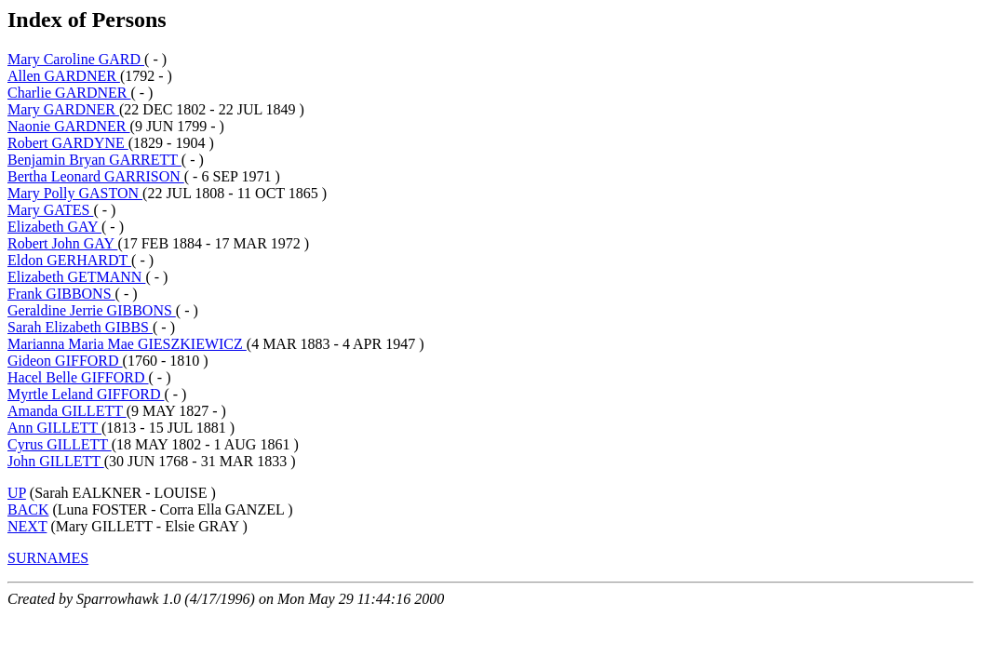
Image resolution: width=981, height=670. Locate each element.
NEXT (27, 526)
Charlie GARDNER (68, 92)
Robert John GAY (62, 243)
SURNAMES (47, 558)
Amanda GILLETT (67, 411)
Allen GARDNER (63, 76)
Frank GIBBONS (61, 294)
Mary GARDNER (63, 109)
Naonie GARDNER (68, 126)
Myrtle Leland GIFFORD (85, 394)
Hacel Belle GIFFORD (78, 377)
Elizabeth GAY (54, 226)
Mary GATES (50, 210)
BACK (27, 509)
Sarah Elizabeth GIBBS (80, 327)
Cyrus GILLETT (59, 444)
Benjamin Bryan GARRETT (94, 160)
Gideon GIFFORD (65, 360)
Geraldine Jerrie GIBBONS (91, 310)
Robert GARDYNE (67, 143)
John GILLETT (55, 461)
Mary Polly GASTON (74, 193)
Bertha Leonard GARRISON (95, 176)
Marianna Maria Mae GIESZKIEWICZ (127, 344)
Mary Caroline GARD (75, 59)
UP (16, 493)
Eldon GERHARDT (69, 260)
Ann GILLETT (54, 428)
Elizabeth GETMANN (76, 277)
